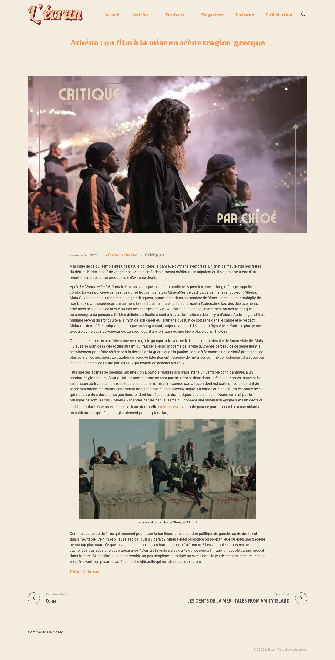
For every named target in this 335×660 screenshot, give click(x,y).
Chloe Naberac (122, 254)
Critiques (154, 254)
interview (168, 406)
